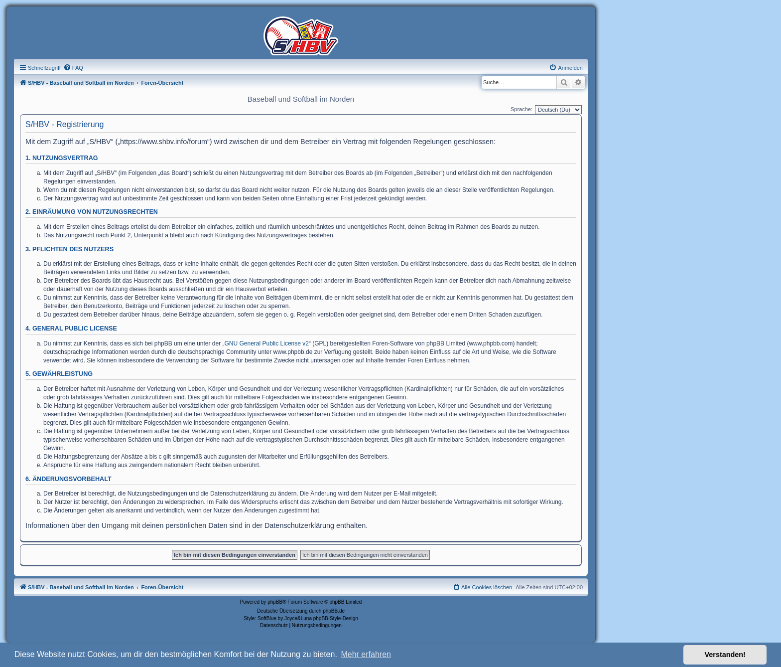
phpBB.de (334, 611)
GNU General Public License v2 (267, 343)
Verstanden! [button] (725, 655)
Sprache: (521, 109)
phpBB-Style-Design (335, 618)
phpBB (274, 602)
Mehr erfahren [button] (366, 654)
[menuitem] (73, 68)
